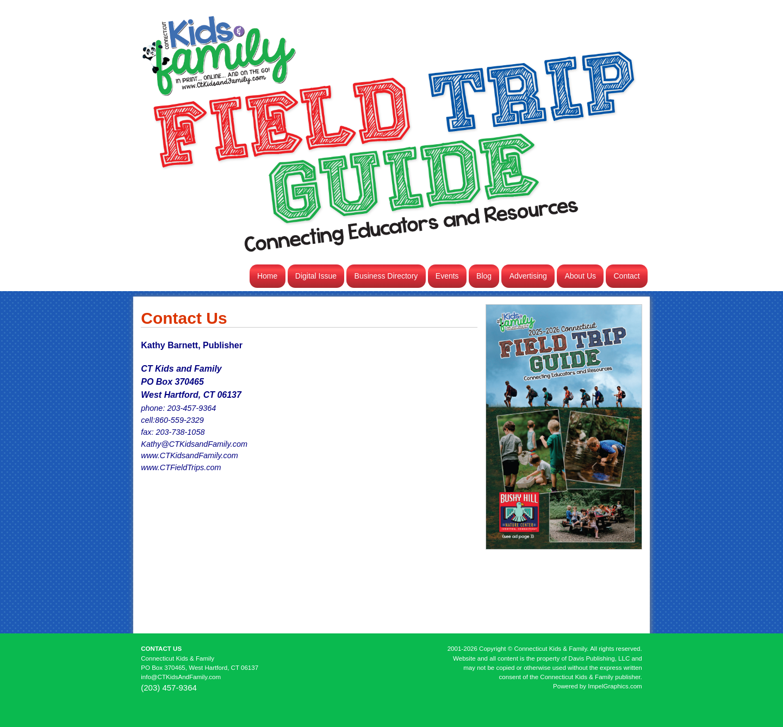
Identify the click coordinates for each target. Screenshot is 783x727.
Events (447, 276)
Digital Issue (316, 276)
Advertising (528, 276)
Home (267, 276)
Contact (627, 276)
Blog (484, 276)
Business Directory (386, 276)
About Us (580, 276)
